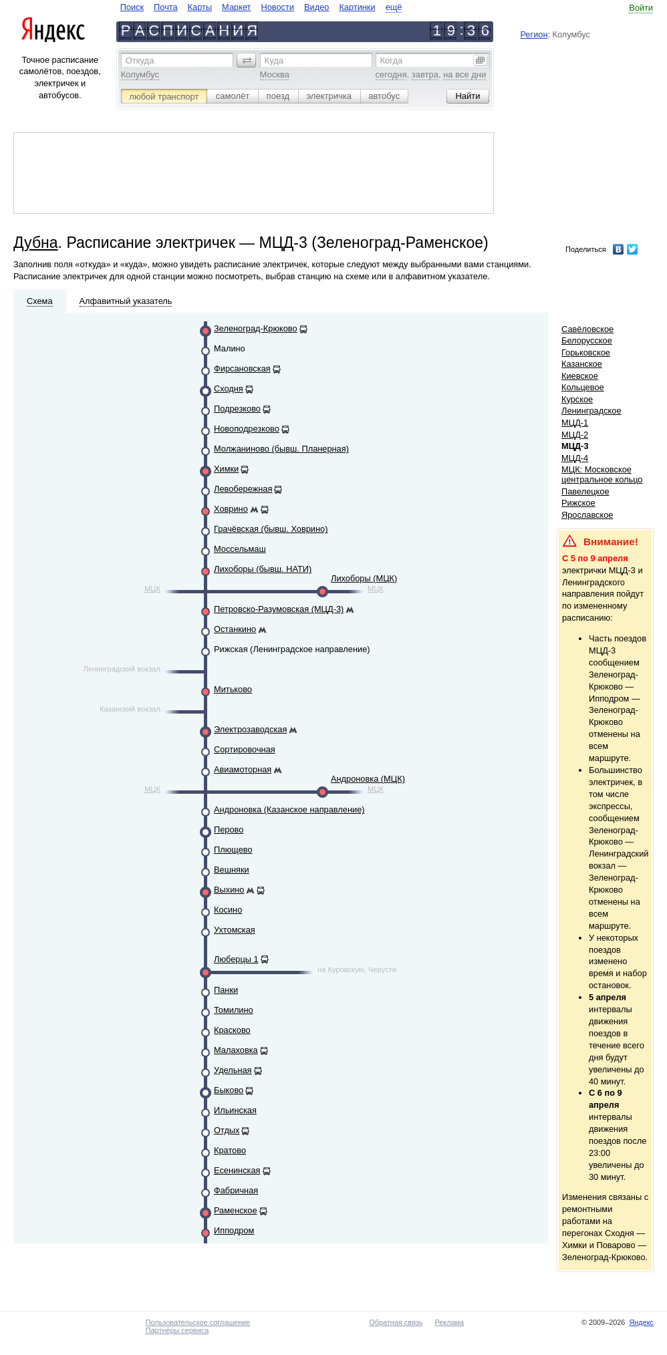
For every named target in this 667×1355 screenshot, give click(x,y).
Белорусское (586, 340)
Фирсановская (242, 368)
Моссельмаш (240, 549)
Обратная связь (395, 1322)
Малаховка (236, 1050)
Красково (232, 1030)
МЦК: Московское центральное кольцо (601, 474)
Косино (228, 910)
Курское (577, 399)
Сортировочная (244, 749)
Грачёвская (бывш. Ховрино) (270, 529)
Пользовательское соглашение (198, 1322)
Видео (316, 7)
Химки (226, 469)
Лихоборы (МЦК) (364, 578)
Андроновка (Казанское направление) (289, 809)
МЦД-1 (574, 423)
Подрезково (237, 409)
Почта (166, 7)
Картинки (357, 7)
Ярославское (587, 515)
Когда (391, 60)
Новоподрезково (246, 429)
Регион (533, 34)
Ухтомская (234, 930)
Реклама (449, 1322)
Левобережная (243, 489)
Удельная (233, 1070)
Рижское (578, 503)
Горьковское (585, 352)
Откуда (140, 60)
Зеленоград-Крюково (255, 328)
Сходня (228, 389)
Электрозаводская (250, 729)
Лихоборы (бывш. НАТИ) (262, 569)
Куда (274, 60)
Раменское (235, 1210)
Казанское (581, 364)
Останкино (235, 629)
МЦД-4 (574, 458)
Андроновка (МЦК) (368, 779)
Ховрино (231, 509)
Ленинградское (591, 411)
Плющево (233, 850)
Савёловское (587, 329)
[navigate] (261, 7)
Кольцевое (582, 387)
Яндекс (641, 1322)
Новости (277, 7)
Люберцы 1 (236, 959)
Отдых (226, 1130)
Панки (226, 990)
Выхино (229, 890)
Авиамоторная (242, 769)
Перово (228, 829)
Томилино (233, 1010)
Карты (200, 7)
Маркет (236, 7)
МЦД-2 (574, 435)
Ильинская (235, 1110)
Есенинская (237, 1170)
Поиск (132, 7)
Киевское (579, 376)
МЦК (152, 589)
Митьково (233, 689)
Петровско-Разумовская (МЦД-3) (279, 609)
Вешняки (231, 870)
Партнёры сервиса (177, 1330)
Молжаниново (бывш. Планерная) (281, 449)
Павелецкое (585, 491)
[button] (246, 60)
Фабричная (236, 1190)
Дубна (35, 242)
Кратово (230, 1150)
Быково (228, 1090)
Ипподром (234, 1230)
